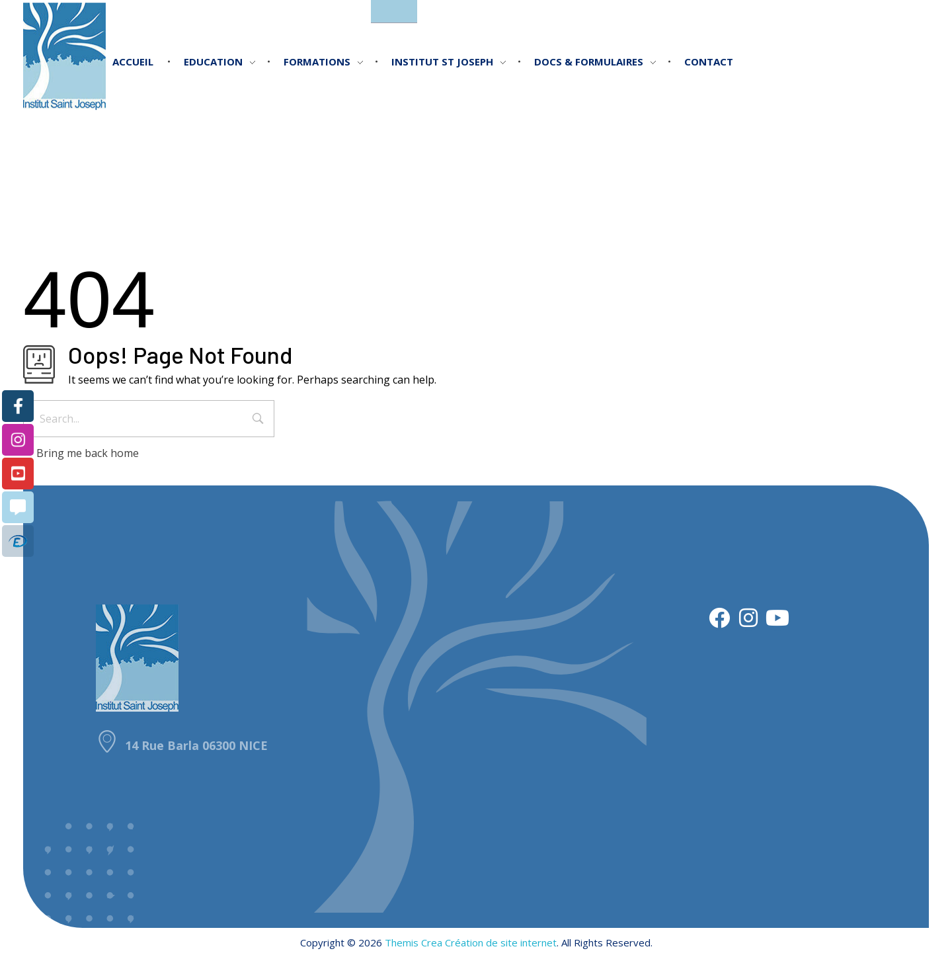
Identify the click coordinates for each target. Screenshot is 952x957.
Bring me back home (81, 453)
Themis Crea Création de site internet (471, 942)
